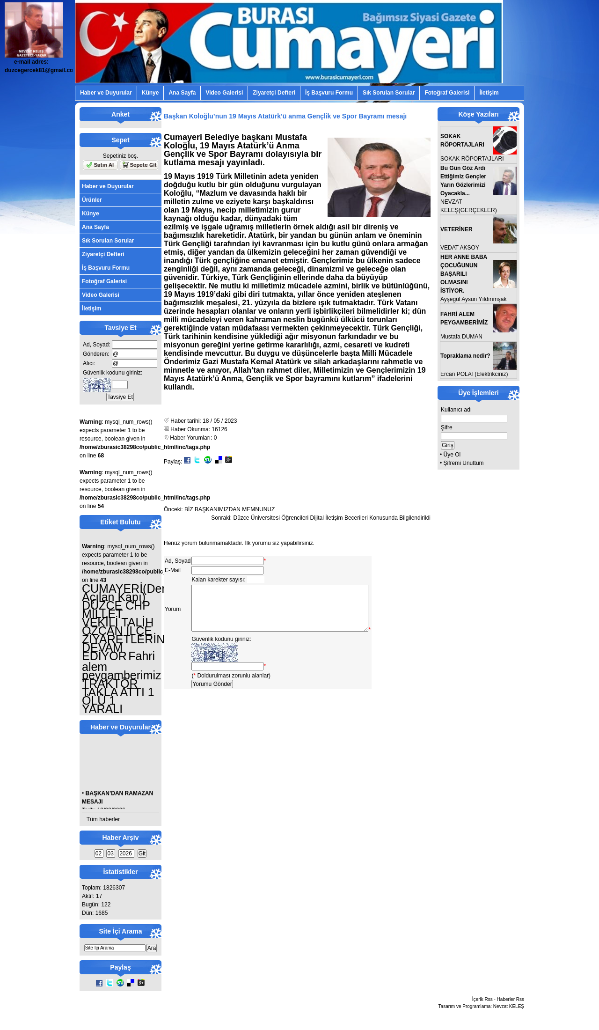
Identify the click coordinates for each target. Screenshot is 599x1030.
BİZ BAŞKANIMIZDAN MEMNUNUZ (229, 509)
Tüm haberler (103, 819)
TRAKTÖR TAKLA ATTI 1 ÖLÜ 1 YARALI (118, 696)
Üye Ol (452, 454)
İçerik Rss (482, 999)
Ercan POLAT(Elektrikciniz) (474, 374)
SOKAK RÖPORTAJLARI (472, 158)
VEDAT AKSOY (459, 247)
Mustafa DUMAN (461, 336)
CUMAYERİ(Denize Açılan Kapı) (132, 592)
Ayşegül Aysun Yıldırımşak (473, 299)
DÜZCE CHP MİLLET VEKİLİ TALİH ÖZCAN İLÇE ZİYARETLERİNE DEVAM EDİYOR (127, 630)
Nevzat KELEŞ (508, 1006)
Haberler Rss (510, 999)
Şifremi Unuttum (464, 463)
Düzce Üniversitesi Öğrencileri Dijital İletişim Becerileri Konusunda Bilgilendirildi (332, 518)
